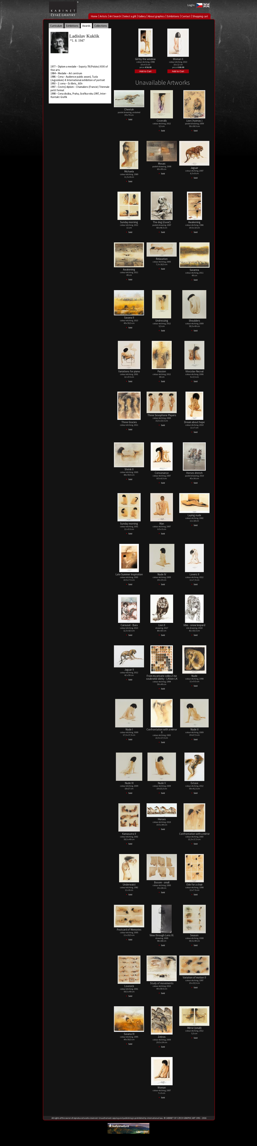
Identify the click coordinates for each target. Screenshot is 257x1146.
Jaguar (194, 168)
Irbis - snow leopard (194, 625)
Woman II (178, 59)
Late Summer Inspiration (129, 574)
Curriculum (56, 25)
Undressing (161, 320)
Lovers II (194, 574)
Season (194, 935)
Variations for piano (129, 371)
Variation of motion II (194, 977)
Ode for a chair (194, 884)
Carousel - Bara (129, 625)
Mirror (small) (194, 1028)
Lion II (161, 625)
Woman (162, 1087)
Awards (86, 25)
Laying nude (194, 515)
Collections (100, 25)
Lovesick (129, 986)
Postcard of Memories (129, 929)
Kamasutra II (129, 833)
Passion (161, 371)
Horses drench (194, 473)
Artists (103, 16)
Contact (185, 16)
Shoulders (194, 320)
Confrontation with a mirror (194, 833)
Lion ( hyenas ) (194, 120)
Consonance (162, 473)
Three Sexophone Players (161, 415)
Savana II (129, 317)
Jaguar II (129, 669)
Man (161, 523)
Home (94, 16)
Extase (194, 783)
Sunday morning (129, 222)
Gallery (142, 16)
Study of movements (161, 983)
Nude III (129, 783)
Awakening (194, 222)
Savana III (129, 1034)
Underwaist (129, 884)
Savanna (194, 270)
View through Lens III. (162, 935)
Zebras (162, 1036)
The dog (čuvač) (162, 222)
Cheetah (129, 109)
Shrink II (129, 469)
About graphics (156, 16)
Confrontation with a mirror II (162, 731)
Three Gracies (129, 422)
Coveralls (162, 120)
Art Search (115, 16)
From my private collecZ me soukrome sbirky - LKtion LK (161, 677)
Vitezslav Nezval (194, 371)
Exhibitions (173, 16)
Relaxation (162, 259)
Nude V (162, 783)
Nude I (129, 729)
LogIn (191, 5)
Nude (194, 676)
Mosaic (162, 163)
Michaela (129, 171)
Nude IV (161, 574)
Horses (162, 819)
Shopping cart (200, 16)
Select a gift (129, 16)
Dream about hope (194, 422)
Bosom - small (161, 882)
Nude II (194, 729)
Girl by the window (145, 59)
